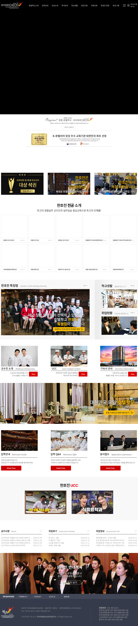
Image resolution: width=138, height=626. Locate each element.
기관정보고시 (23, 596)
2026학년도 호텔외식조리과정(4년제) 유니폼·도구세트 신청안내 (16, 543)
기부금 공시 (37, 596)
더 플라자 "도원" (55, 540)
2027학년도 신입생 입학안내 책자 (13, 545)
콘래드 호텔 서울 (55, 545)
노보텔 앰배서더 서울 (56, 543)
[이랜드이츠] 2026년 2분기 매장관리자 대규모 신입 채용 (111, 545)
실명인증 (66, 596)
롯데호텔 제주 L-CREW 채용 (106, 537)
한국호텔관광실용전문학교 (12, 5)
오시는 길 (52, 596)
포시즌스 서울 (54, 537)
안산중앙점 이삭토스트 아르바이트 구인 (110, 543)
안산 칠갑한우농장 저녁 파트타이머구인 (110, 540)
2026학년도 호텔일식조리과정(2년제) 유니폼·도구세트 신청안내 (16, 537)
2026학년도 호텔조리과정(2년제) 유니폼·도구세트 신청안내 (16, 540)
